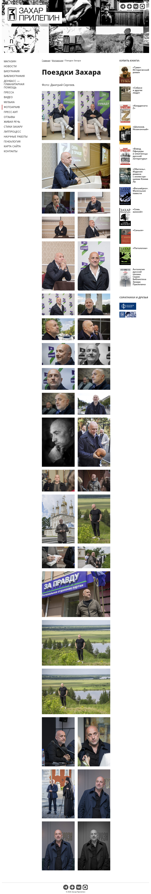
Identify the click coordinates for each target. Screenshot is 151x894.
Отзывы (9, 117)
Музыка (9, 102)
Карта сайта (12, 146)
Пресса (9, 92)
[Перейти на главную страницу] (33, 21)
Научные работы (16, 136)
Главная (46, 60)
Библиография (14, 76)
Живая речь (12, 121)
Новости (10, 66)
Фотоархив (12, 107)
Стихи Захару (13, 126)
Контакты (11, 151)
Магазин (10, 61)
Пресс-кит (11, 112)
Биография (12, 71)
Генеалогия (12, 141)
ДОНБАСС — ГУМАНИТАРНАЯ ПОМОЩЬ (14, 84)
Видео (8, 97)
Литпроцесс (12, 131)
